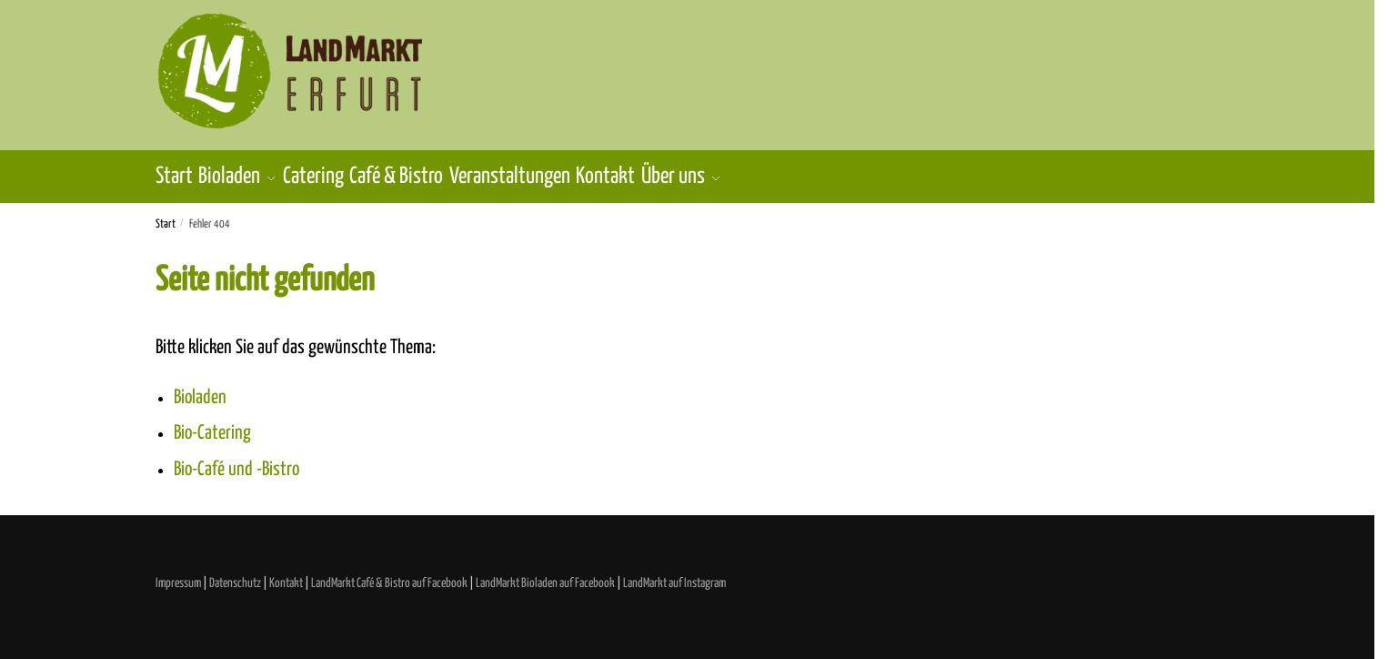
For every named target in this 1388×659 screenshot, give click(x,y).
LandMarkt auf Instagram (674, 573)
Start (166, 214)
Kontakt (286, 573)
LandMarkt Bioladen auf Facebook (545, 573)
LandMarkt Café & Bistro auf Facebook (389, 573)
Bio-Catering (212, 423)
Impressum (178, 573)
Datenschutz (235, 573)
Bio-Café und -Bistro (236, 460)
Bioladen (200, 388)
